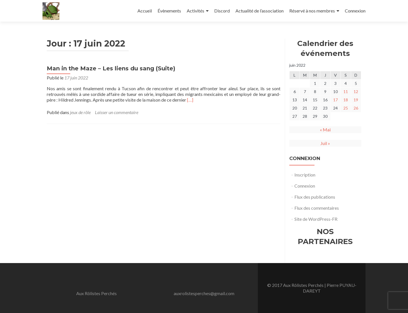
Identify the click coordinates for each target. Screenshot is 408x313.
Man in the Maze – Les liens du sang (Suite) (111, 68)
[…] (190, 99)
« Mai (325, 129)
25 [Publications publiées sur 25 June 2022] (345, 108)
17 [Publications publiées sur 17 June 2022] (335, 99)
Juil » (325, 143)
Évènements (169, 10)
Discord (222, 10)
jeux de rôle (80, 112)
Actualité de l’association (259, 10)
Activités (195, 10)
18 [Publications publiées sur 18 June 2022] (345, 99)
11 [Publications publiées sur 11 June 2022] (345, 91)
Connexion (355, 10)
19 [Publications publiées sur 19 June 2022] (356, 99)
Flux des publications (314, 196)
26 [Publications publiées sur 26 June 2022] (356, 108)
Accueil (144, 10)
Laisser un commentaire (116, 112)
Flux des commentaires (316, 208)
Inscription (304, 174)
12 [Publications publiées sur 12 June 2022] (356, 91)
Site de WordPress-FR (315, 219)
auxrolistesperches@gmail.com (204, 293)
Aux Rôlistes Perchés (96, 293)
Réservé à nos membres (312, 10)
